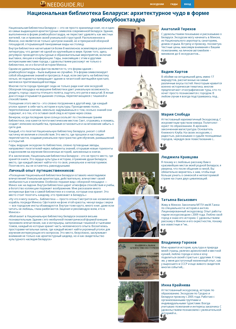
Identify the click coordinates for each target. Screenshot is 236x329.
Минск (13, 41)
